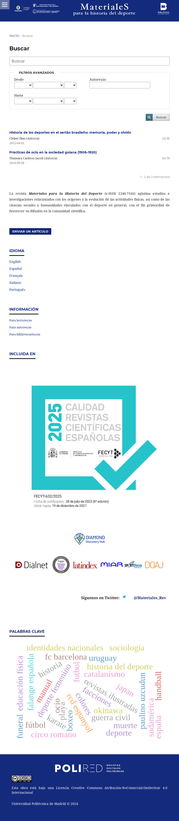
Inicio (14, 36)
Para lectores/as (20, 320)
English (15, 261)
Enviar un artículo (30, 231)
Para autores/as (20, 327)
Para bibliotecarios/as (24, 334)
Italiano (15, 282)
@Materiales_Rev (150, 597)
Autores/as (98, 79)
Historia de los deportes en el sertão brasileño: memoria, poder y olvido (70, 132)
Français (16, 275)
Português (17, 289)
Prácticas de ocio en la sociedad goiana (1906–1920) (53, 152)
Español (15, 268)
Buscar (161, 117)
